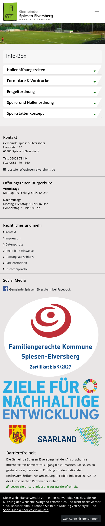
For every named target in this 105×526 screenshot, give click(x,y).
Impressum (12, 238)
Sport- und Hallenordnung (51, 102)
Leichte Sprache (15, 269)
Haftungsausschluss (18, 257)
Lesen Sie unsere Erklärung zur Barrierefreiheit (44, 487)
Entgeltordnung (51, 91)
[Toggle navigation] (97, 11)
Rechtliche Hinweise (18, 251)
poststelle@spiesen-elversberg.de (31, 169)
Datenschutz (13, 244)
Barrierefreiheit (15, 263)
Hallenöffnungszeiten (51, 70)
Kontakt (9, 232)
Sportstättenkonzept (51, 113)
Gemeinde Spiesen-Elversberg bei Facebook (36, 288)
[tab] (52, 69)
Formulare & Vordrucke (51, 80)
